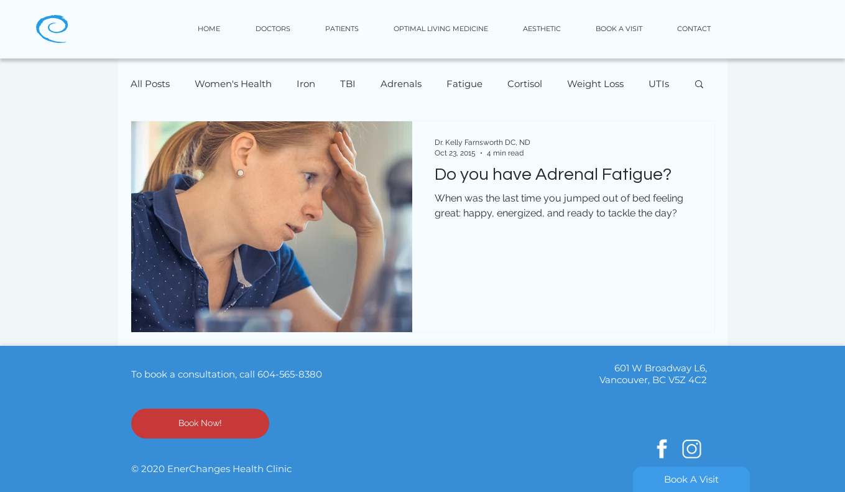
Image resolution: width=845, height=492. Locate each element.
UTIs (659, 84)
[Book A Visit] (691, 479)
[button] (551, 29)
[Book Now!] (200, 424)
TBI (348, 84)
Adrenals (401, 84)
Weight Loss (595, 84)
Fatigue (464, 84)
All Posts (150, 84)
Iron (306, 84)
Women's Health (233, 84)
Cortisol (524, 84)
